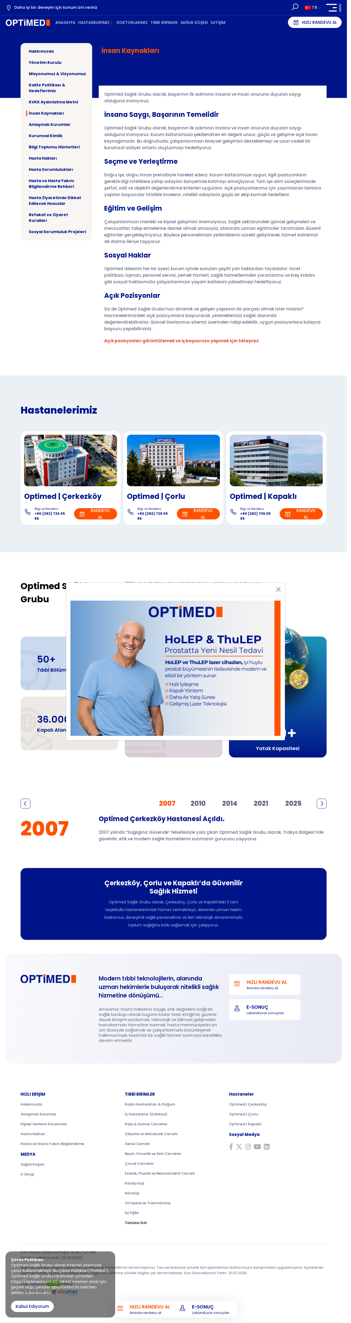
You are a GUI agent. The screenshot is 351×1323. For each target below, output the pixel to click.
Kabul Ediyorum (32, 1306)
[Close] (278, 589)
